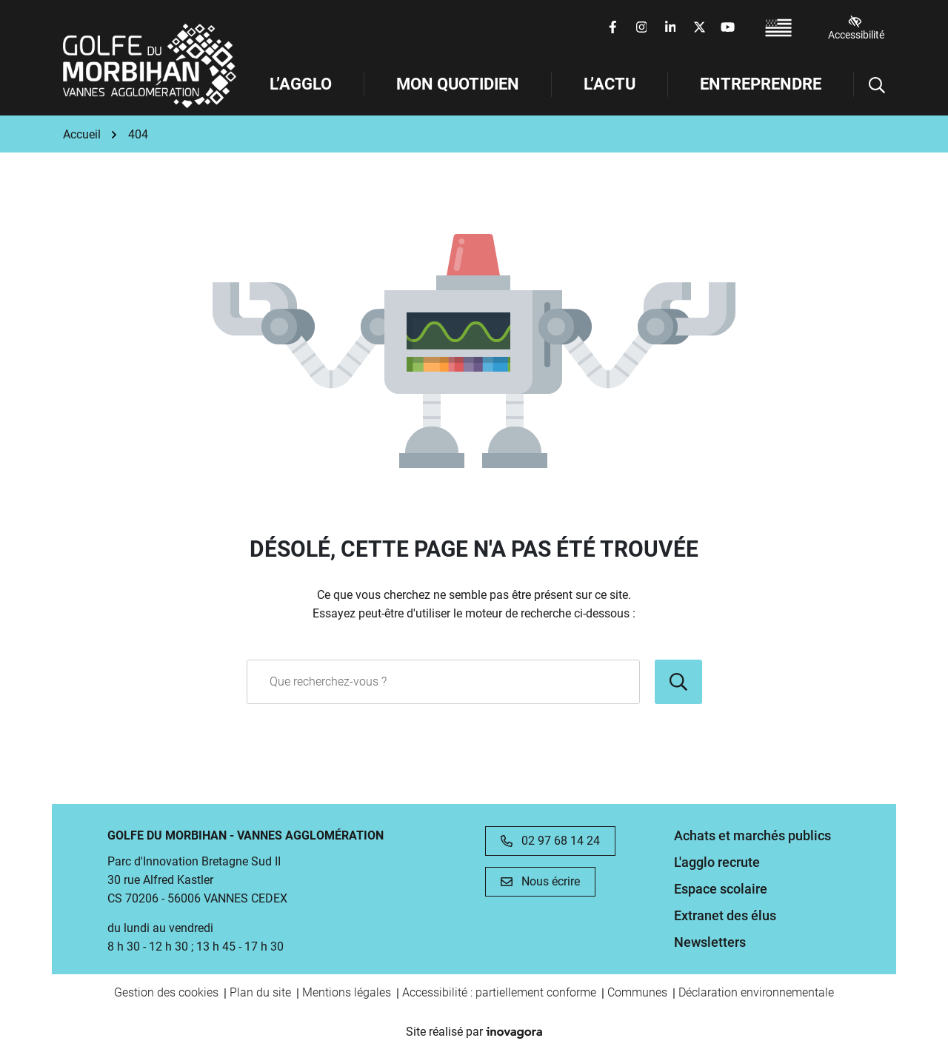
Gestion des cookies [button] (166, 992)
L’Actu (609, 84)
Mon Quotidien (457, 84)
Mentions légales (346, 992)
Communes (637, 992)
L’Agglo (301, 84)
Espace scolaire (720, 889)
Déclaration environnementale (756, 992)
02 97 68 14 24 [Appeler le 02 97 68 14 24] (550, 841)
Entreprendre (760, 84)
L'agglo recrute (717, 862)
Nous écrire (540, 881)
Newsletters (710, 942)
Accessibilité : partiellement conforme (499, 992)
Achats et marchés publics (752, 835)
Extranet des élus (725, 915)
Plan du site (260, 992)
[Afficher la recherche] (869, 84)
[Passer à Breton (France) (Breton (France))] (778, 28)
